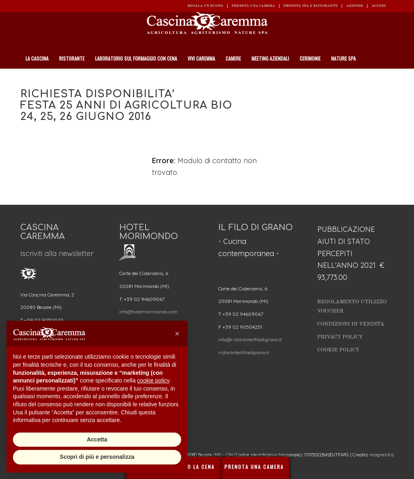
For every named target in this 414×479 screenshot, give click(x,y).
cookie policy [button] (153, 380)
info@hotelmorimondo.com (148, 312)
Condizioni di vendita (350, 324)
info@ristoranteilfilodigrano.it (250, 339)
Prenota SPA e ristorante (310, 6)
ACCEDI (379, 6)
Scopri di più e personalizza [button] (97, 457)
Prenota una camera (253, 6)
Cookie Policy (338, 350)
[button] (177, 333)
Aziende (354, 6)
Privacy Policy (340, 337)
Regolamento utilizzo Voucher (352, 306)
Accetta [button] (97, 439)
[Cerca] (389, 79)
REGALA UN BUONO (205, 6)
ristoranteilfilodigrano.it (243, 352)
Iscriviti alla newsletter (56, 253)
